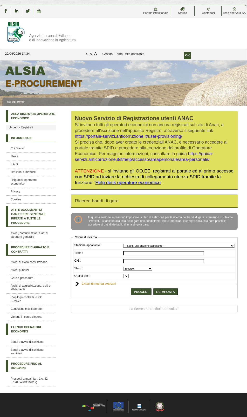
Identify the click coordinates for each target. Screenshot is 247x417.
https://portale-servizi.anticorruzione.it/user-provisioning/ (128, 136)
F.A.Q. (15, 164)
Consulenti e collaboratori (27, 309)
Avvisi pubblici (20, 270)
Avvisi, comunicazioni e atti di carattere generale (29, 235)
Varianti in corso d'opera (26, 316)
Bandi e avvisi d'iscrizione (27, 342)
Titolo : (78, 253)
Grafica (108, 54)
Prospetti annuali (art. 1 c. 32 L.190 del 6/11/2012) (29, 380)
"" (128, 182)
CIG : (77, 260)
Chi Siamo (17, 148)
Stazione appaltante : (88, 245)
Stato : (78, 268)
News (14, 156)
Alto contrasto (134, 54)
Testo (119, 54)
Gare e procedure (22, 278)
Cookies (16, 199)
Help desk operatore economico (24, 181)
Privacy (15, 191)
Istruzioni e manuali (23, 172)
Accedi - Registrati (21, 127)
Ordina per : (81, 276)
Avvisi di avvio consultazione (29, 262)
